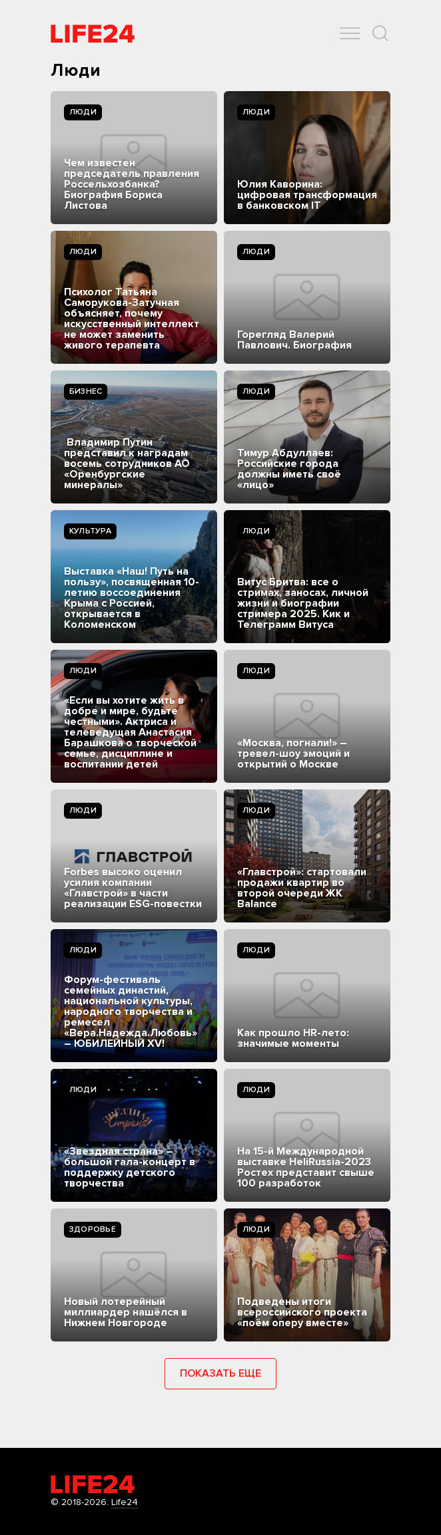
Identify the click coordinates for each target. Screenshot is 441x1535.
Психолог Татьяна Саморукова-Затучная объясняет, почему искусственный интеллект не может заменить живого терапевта (131, 318)
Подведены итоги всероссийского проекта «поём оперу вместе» (302, 1312)
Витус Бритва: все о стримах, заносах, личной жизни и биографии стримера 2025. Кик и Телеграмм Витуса (302, 603)
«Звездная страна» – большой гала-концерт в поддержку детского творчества (129, 1167)
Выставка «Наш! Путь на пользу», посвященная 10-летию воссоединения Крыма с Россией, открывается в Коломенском (131, 598)
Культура (90, 531)
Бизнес (85, 391)
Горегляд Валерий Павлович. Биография (294, 340)
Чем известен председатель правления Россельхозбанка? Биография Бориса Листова (131, 184)
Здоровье (92, 1229)
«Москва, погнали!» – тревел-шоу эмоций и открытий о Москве (293, 753)
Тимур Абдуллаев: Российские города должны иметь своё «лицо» (289, 468)
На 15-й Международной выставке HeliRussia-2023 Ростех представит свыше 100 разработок (305, 1167)
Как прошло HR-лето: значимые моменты (293, 1038)
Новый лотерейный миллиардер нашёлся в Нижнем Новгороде (125, 1312)
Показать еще (220, 1373)
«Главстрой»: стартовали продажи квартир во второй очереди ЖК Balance (301, 887)
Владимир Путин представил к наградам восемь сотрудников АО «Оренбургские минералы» (127, 463)
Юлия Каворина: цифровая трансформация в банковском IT (307, 195)
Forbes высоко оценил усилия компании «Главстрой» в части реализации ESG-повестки (133, 887)
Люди (83, 112)
